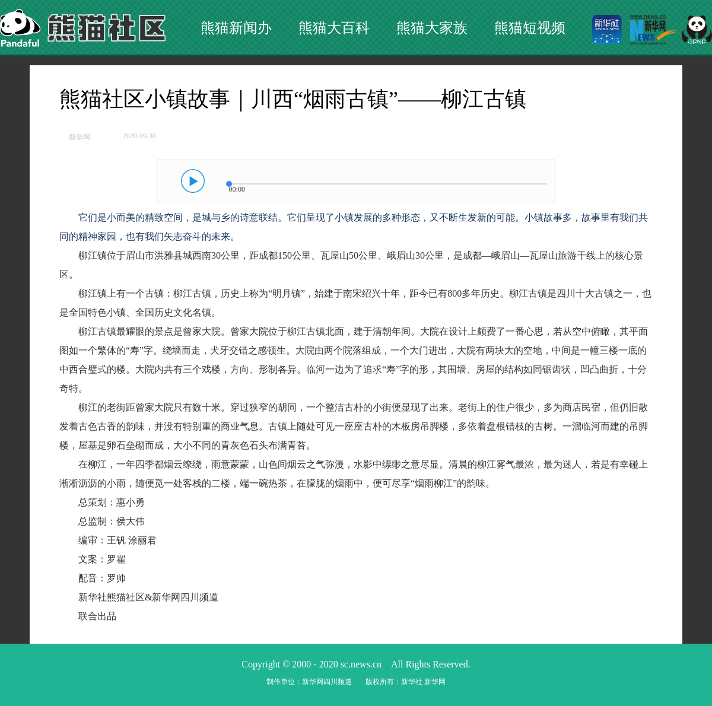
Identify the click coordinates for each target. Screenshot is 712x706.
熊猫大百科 (334, 28)
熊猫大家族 (432, 28)
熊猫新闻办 (236, 28)
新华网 (79, 137)
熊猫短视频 (529, 28)
